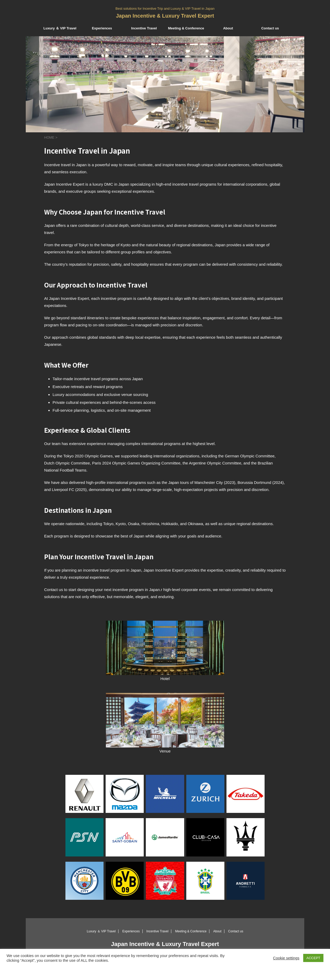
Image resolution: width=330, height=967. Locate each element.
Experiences (102, 28)
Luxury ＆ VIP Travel (59, 28)
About (228, 28)
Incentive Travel (144, 28)
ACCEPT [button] (313, 958)
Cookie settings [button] (286, 958)
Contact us (270, 28)
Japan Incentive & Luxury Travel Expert (165, 16)
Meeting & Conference (186, 28)
